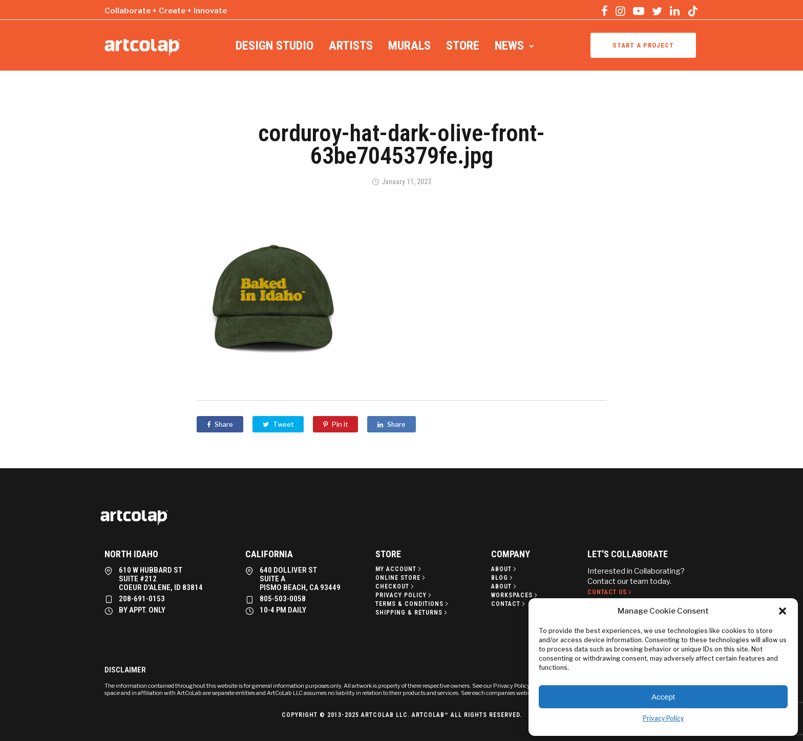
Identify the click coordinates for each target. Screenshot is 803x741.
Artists (351, 45)
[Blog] (503, 578)
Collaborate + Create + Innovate (165, 10)
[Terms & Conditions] (412, 604)
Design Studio (274, 45)
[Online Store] (401, 578)
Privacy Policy (663, 718)
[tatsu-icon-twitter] (657, 10)
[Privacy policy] (404, 595)
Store (462, 45)
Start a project (643, 45)
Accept (663, 696)
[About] (504, 569)
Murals (409, 45)
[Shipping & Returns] (412, 612)
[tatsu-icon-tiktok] (693, 10)
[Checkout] (395, 586)
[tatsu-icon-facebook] (604, 10)
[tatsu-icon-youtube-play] (638, 10)
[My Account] (399, 569)
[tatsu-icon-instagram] (620, 10)
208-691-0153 (142, 598)
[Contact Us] (610, 592)
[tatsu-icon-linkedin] (675, 10)
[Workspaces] (515, 595)
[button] (782, 611)
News (509, 45)
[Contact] (509, 604)
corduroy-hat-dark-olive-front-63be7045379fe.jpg (401, 144)
